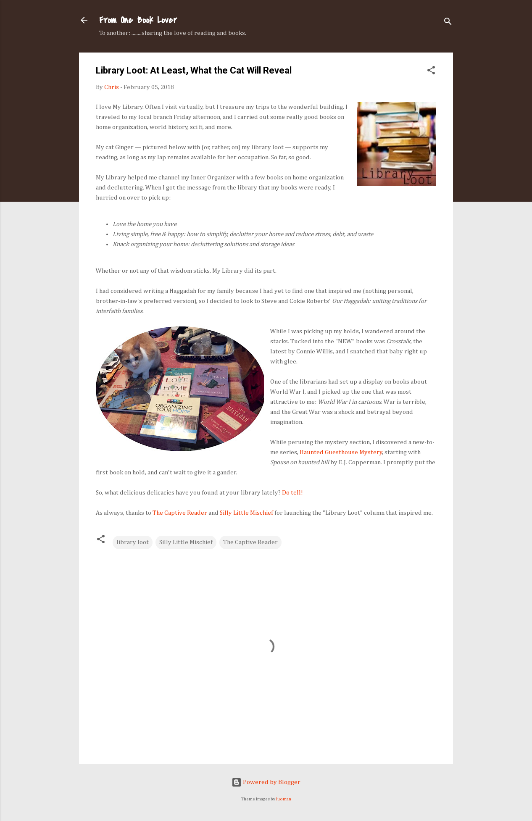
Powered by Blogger (266, 782)
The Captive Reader (180, 513)
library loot (132, 542)
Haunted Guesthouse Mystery (341, 452)
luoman (283, 799)
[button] (431, 72)
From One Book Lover (138, 20)
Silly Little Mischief (246, 513)
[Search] (448, 23)
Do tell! (292, 492)
